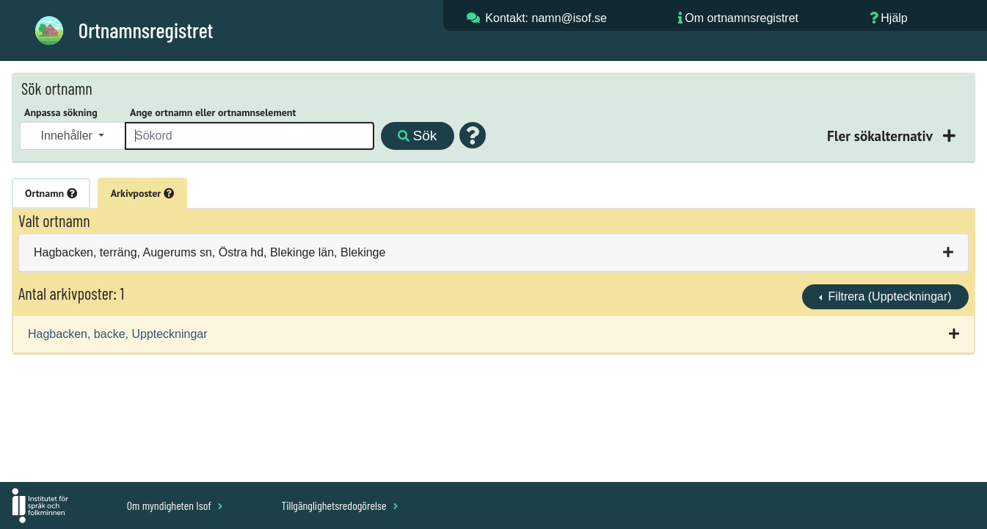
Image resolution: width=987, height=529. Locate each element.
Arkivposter (142, 193)
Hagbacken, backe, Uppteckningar (118, 334)
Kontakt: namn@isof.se (546, 18)
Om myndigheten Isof (175, 505)
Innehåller (68, 135)
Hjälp (894, 18)
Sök (417, 135)
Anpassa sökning (61, 112)
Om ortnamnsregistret (741, 18)
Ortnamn (51, 193)
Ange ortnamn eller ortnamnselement (213, 112)
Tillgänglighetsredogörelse (339, 505)
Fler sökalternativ (881, 135)
